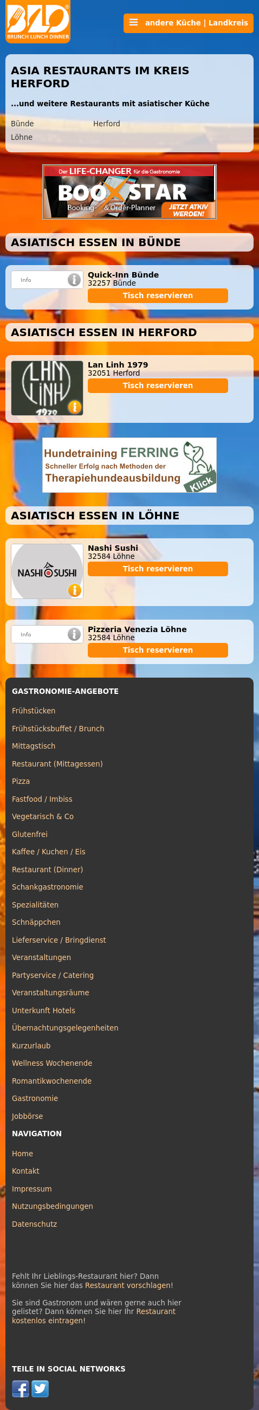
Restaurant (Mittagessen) (57, 764)
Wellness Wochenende (52, 1063)
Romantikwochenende (52, 1081)
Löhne (22, 137)
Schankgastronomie (47, 887)
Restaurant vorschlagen (128, 1286)
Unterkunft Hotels (43, 1011)
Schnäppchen (36, 922)
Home (22, 1154)
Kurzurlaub (31, 1046)
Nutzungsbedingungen (52, 1206)
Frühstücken (34, 711)
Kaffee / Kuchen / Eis (49, 852)
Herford (106, 124)
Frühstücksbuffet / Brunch (58, 729)
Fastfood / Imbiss (42, 799)
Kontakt (26, 1171)
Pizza (21, 781)
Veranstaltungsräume (50, 993)
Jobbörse (27, 1116)
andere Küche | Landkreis (188, 22)
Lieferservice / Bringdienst (59, 940)
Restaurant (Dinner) (47, 870)
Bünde (22, 124)
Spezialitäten (35, 905)
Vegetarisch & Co (43, 817)
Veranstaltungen (41, 958)
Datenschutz (34, 1224)
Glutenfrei (30, 834)
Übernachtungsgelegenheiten (65, 1028)
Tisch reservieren (158, 296)
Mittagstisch (34, 746)
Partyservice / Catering (53, 975)
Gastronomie (35, 1098)
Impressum (32, 1189)
